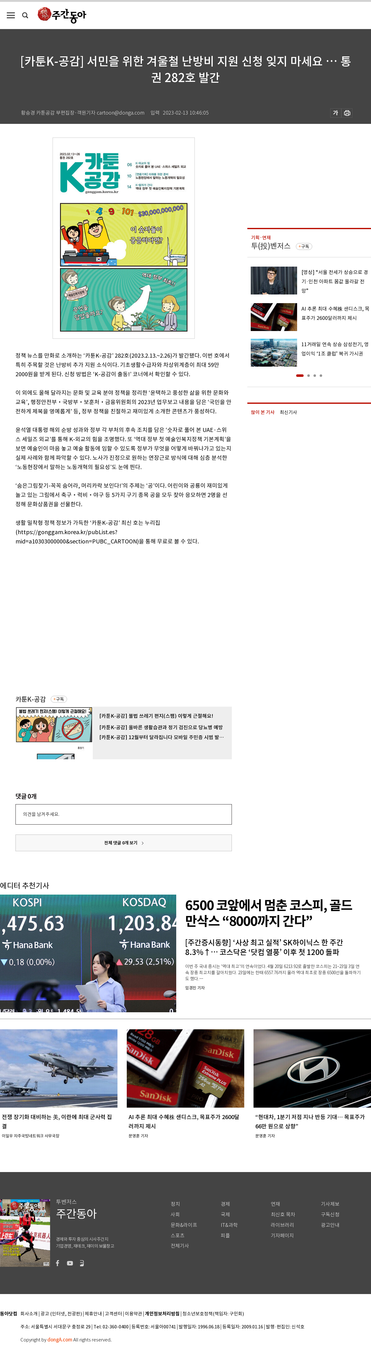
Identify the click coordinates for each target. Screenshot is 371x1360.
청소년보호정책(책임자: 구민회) (213, 1314)
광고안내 (330, 1225)
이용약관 (133, 1314)
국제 (225, 1215)
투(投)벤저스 (271, 246)
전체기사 (180, 1246)
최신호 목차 (283, 1215)
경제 (225, 1204)
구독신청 (330, 1215)
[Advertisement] (64, 620)
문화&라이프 (184, 1225)
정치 (175, 1204)
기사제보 (330, 1204)
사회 (175, 1215)
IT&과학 (229, 1225)
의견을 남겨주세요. (41, 814)
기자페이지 (282, 1236)
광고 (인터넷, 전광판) (61, 1314)
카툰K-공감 (30, 699)
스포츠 (178, 1236)
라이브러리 (282, 1225)
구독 (60, 699)
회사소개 (29, 1314)
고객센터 (113, 1314)
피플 (225, 1236)
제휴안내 (93, 1314)
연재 (275, 1204)
